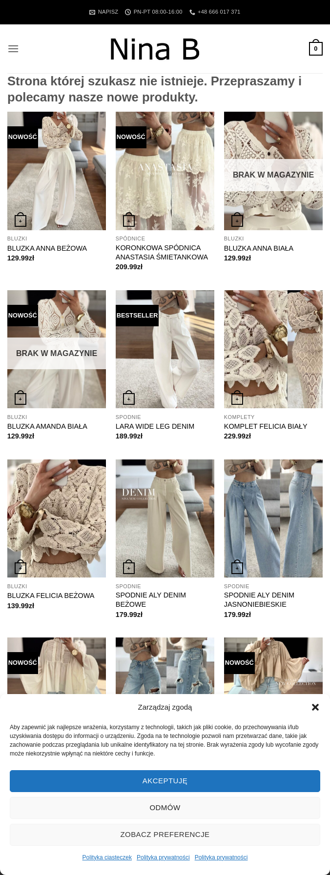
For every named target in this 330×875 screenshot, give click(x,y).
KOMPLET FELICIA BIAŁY (266, 426)
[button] (315, 707)
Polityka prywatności (163, 857)
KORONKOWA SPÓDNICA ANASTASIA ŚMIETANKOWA (162, 252)
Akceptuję (165, 780)
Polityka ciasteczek (107, 857)
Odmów (164, 807)
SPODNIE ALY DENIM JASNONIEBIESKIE (259, 599)
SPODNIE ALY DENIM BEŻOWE (151, 599)
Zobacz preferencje (164, 834)
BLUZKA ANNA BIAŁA (258, 248)
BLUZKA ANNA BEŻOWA (47, 248)
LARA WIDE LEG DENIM (155, 426)
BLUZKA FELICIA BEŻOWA (51, 595)
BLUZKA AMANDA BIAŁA (47, 426)
